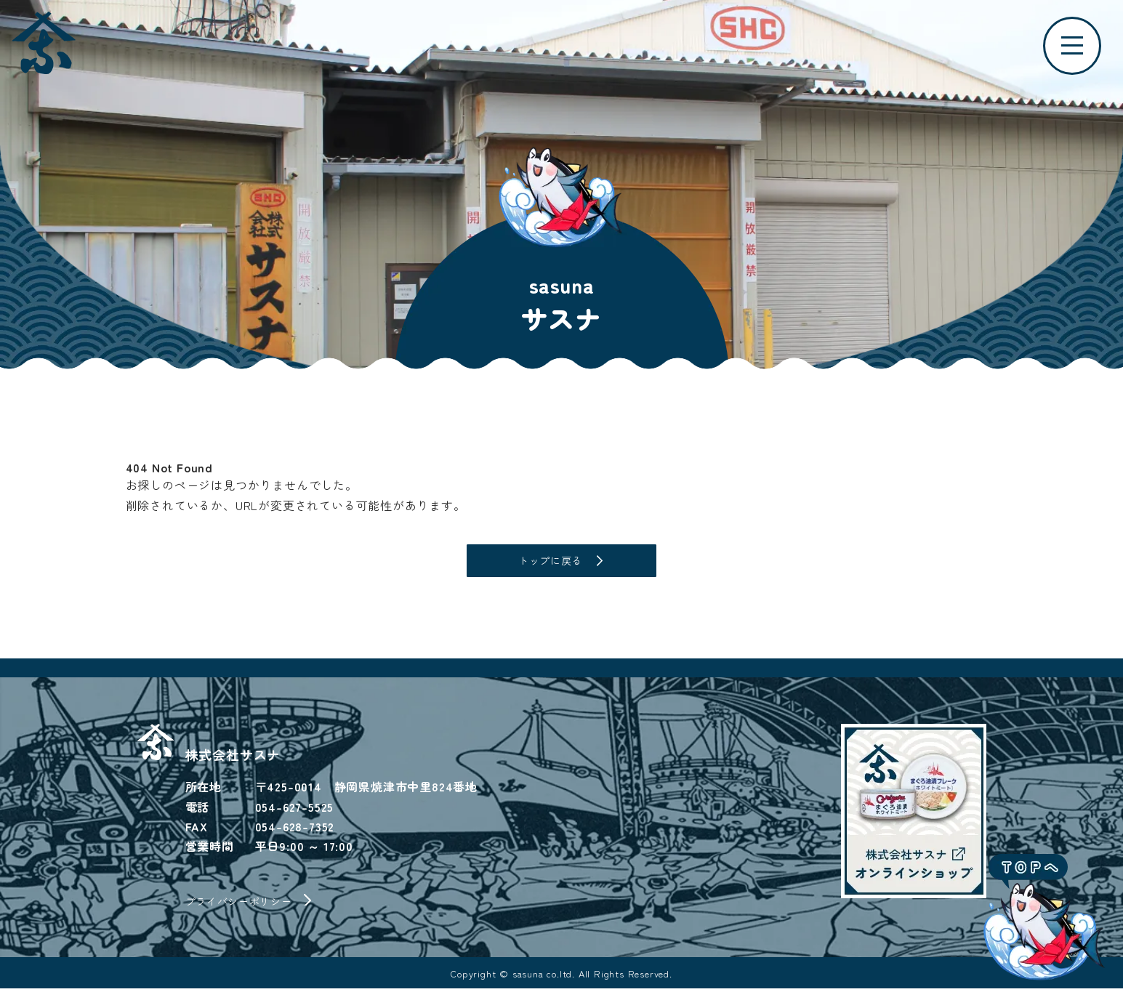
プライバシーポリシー (246, 904)
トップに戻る (550, 562)
